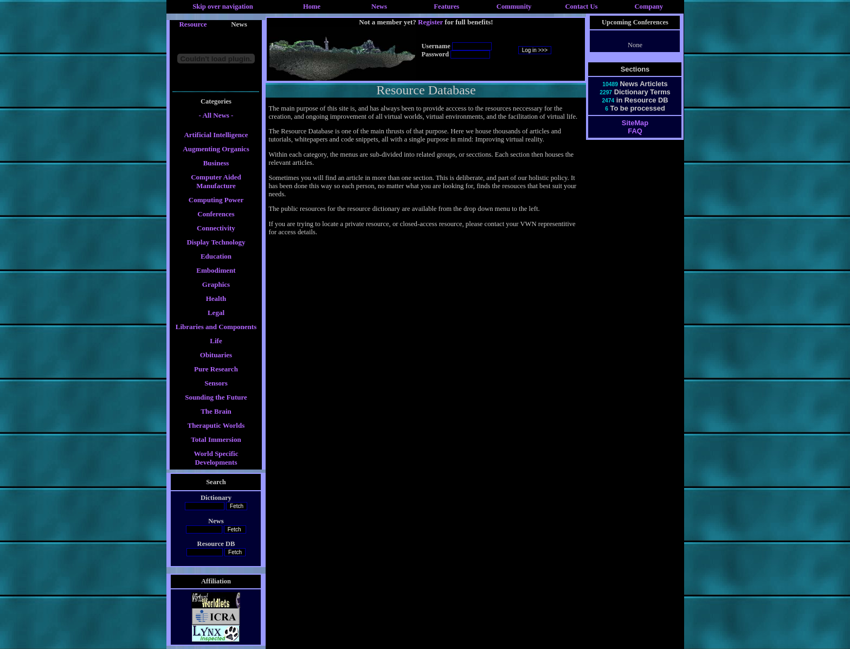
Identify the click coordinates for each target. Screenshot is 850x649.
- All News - (216, 115)
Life (216, 341)
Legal (216, 313)
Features (446, 6)
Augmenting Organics (216, 149)
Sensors (216, 383)
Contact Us (581, 6)
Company (648, 6)
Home (311, 6)
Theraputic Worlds (216, 425)
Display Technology (215, 242)
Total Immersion (216, 439)
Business (216, 163)
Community (514, 6)
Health (216, 298)
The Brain (216, 411)
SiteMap (635, 123)
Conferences (215, 214)
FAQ (635, 131)
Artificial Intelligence (216, 135)
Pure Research (216, 369)
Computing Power (216, 200)
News (379, 6)
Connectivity (216, 228)
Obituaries (216, 355)
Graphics (216, 284)
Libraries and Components (216, 327)
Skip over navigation (222, 6)
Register (430, 22)
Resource (193, 24)
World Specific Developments (216, 457)
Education (216, 256)
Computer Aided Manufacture (216, 181)
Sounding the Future (216, 397)
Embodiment (215, 270)
